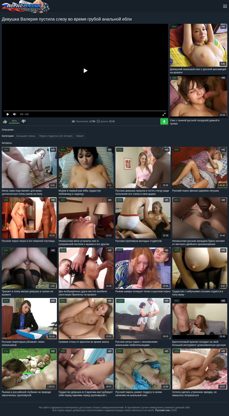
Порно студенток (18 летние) (55, 135)
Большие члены (25, 135)
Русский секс (162, 410)
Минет (80, 135)
